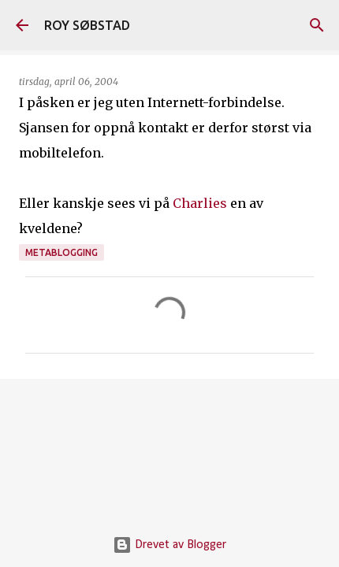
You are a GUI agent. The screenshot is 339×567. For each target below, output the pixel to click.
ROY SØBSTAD (87, 25)
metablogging (61, 252)
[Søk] (316, 25)
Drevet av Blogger (169, 545)
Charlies (200, 203)
